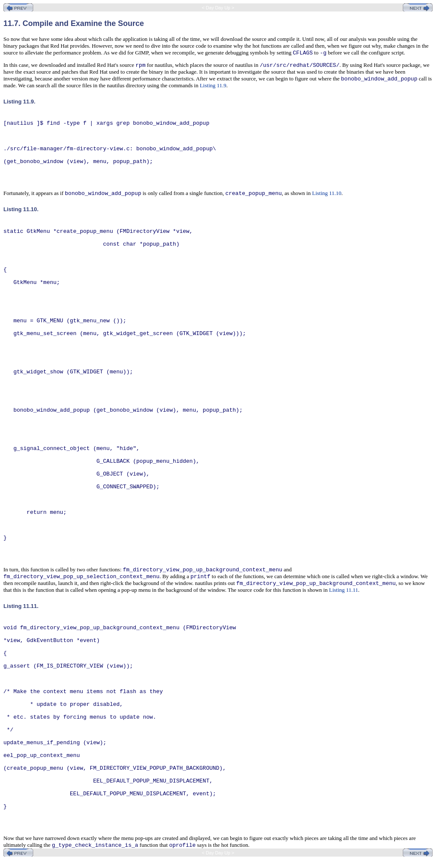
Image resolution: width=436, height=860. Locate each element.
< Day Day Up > (218, 7)
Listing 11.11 (343, 590)
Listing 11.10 (326, 193)
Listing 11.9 (213, 85)
